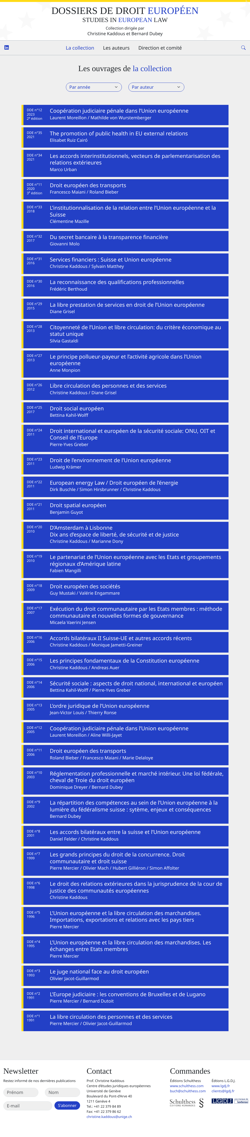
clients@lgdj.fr (223, 1091)
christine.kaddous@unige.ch (109, 1117)
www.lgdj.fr (221, 1086)
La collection (80, 47)
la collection (152, 68)
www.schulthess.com (187, 1086)
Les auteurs (116, 47)
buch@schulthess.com (188, 1091)
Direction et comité (160, 47)
